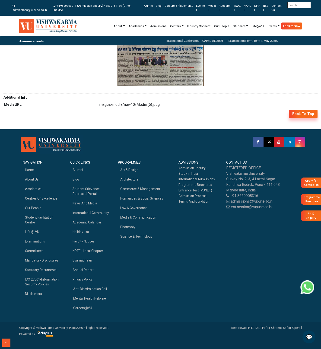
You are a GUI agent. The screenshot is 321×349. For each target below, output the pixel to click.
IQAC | (237, 8)
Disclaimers (33, 294)
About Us (31, 179)
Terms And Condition (193, 201)
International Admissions (196, 179)
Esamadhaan (82, 260)
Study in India (188, 173)
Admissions (158, 26)
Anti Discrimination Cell (90, 289)
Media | (212, 8)
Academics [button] (136, 26)
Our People (221, 26)
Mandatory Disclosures (41, 260)
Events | (200, 8)
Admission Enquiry (192, 168)
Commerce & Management (140, 189)
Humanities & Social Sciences (141, 198)
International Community (91, 213)
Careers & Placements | (179, 8)
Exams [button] (272, 26)
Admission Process (192, 196)
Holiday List (81, 232)
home (29, 170)
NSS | (265, 8)
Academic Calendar (87, 222)
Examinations (35, 241)
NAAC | (247, 8)
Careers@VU (82, 308)
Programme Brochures (195, 185)
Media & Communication (138, 217)
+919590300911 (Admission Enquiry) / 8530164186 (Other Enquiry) (92, 8)
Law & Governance (133, 208)
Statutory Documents (41, 270)
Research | (225, 8)
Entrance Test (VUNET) (195, 190)
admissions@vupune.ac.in (29, 8)
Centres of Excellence (41, 198)
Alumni (78, 170)
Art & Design (129, 170)
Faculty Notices (84, 241)
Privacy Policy (82, 279)
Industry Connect (198, 26)
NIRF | (257, 8)
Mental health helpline (89, 298)
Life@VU (258, 26)
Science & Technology (136, 236)
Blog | (159, 8)
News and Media (85, 203)
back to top (303, 114)
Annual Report (83, 270)
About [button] (118, 26)
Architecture (129, 179)
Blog (76, 179)
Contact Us (276, 8)
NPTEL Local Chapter (88, 251)
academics (33, 189)
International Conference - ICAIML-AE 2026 (200, 40)
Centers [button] (175, 26)
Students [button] (239, 26)
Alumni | (148, 8)
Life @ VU (32, 232)
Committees (34, 251)
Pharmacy (127, 227)
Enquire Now (291, 26)
